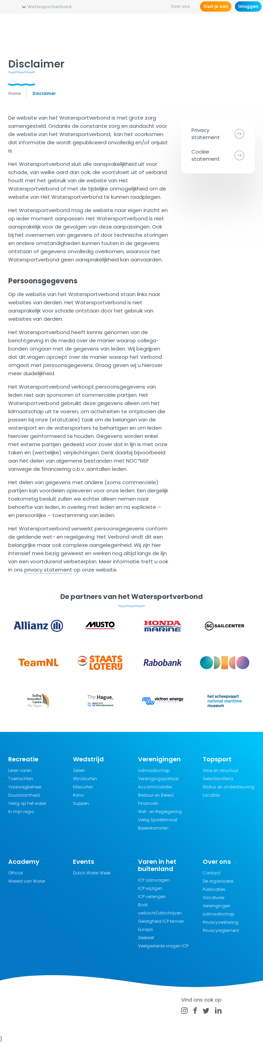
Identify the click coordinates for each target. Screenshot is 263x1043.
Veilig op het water (27, 803)
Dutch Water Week (92, 873)
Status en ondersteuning (228, 787)
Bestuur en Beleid (156, 795)
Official (15, 873)
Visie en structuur (220, 770)
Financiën (148, 803)
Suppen (81, 803)
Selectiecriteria (218, 779)
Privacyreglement (221, 930)
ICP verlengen (152, 896)
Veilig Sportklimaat (157, 820)
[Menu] (248, 26)
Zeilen (79, 770)
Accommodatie (155, 787)
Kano (78, 795)
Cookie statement (205, 155)
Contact (211, 873)
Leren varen (20, 770)
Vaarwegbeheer (24, 787)
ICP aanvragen (154, 880)
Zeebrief (146, 938)
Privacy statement (205, 133)
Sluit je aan (215, 6)
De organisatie (218, 881)
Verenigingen (216, 906)
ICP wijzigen (150, 888)
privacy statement (48, 569)
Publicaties (214, 889)
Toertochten (20, 779)
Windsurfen (85, 779)
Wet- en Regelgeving (160, 811)
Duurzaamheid (24, 795)
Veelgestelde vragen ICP (163, 946)
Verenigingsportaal (158, 779)
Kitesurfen (83, 787)
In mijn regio (21, 811)
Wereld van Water (26, 881)
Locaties (211, 795)
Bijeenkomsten (153, 828)
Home (14, 93)
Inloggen (248, 6)
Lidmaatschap (154, 770)
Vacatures (214, 897)
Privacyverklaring (220, 922)
